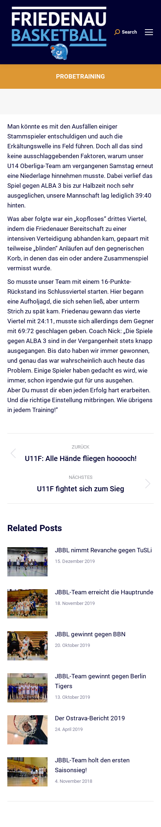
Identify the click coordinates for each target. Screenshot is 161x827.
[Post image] (27, 561)
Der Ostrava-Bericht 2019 (90, 718)
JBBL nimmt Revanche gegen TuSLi (103, 550)
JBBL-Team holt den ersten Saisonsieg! (92, 765)
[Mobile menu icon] (149, 32)
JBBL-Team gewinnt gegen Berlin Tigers (100, 681)
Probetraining (80, 76)
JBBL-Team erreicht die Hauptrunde (104, 592)
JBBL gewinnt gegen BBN (90, 634)
